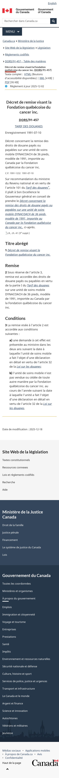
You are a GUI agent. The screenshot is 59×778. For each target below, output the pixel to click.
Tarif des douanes (37, 187)
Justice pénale (10, 532)
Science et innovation (15, 711)
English (52, 3)
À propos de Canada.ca (19, 754)
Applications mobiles (37, 750)
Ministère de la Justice (31, 41)
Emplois (7, 607)
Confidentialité (14, 758)
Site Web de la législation (20, 48)
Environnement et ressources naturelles (26, 659)
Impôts (6, 651)
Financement (10, 540)
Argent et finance (12, 703)
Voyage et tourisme (14, 622)
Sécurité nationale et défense (19, 666)
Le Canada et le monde (15, 696)
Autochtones (10, 718)
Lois (4, 555)
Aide (5, 489)
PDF (7, 82)
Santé (5, 644)
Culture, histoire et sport (17, 674)
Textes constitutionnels (16, 460)
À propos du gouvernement (18, 598)
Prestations (9, 636)
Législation (44, 48)
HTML (27, 74)
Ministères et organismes (17, 591)
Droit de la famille (12, 525)
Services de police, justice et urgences (24, 681)
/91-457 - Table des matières (25, 61)
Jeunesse (7, 733)
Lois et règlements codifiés (18, 475)
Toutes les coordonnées (16, 583)
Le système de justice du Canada (21, 547)
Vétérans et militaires (15, 725)
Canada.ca (9, 41)
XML (42, 78)
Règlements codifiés (17, 54)
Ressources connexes (15, 467)
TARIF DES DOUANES (29, 126)
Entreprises (9, 629)
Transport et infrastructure (18, 688)
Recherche (8, 482)
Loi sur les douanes (29, 366)
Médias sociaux (11, 750)
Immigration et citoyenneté (18, 614)
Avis (39, 754)
